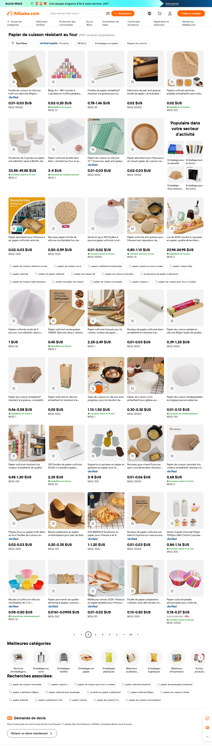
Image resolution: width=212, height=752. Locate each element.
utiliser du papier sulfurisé (49, 274)
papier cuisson (78, 700)
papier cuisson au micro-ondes (146, 266)
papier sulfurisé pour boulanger (62, 692)
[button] (108, 13)
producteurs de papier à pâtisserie (159, 274)
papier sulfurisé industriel (136, 684)
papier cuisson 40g (181, 266)
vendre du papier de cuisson (68, 281)
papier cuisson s (139, 281)
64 (130, 634)
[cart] (160, 14)
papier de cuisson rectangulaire (143, 700)
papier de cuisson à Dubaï (174, 692)
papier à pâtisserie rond (48, 700)
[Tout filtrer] (19, 43)
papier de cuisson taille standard (27, 281)
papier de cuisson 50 (83, 274)
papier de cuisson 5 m (106, 700)
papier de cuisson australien (118, 274)
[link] (207, 718)
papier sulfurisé (18, 274)
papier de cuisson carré (67, 266)
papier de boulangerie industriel (174, 684)
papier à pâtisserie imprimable (105, 266)
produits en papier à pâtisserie (104, 692)
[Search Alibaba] (77, 13)
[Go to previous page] (74, 634)
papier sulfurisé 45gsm (140, 692)
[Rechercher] (122, 13)
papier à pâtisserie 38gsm (24, 692)
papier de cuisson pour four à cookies (175, 281)
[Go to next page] (138, 634)
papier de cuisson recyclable (106, 281)
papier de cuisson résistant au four (28, 266)
